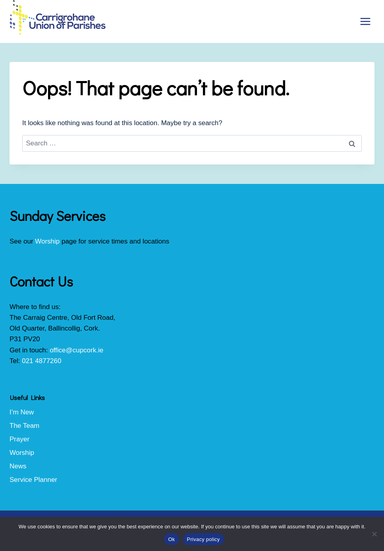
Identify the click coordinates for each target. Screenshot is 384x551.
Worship (47, 241)
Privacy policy (203, 539)
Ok (171, 539)
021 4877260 (41, 361)
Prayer (19, 439)
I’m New (22, 412)
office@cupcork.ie (76, 350)
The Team (24, 425)
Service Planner (33, 479)
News (18, 466)
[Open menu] (365, 21)
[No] (374, 534)
